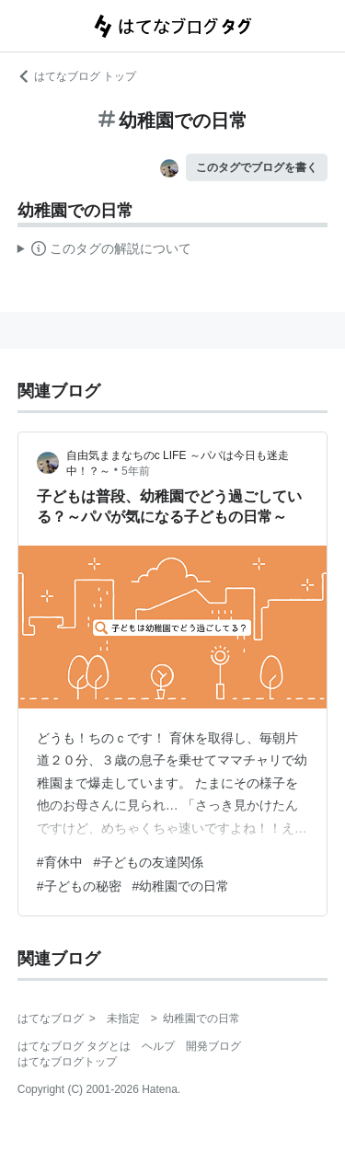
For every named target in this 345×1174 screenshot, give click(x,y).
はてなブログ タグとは (74, 1046)
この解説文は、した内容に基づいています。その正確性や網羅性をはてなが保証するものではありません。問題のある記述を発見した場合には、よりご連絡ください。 (104, 251)
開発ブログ (213, 1046)
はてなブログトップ (67, 1061)
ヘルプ (158, 1046)
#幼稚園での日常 (181, 886)
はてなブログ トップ (76, 76)
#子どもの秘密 (79, 886)
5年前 (135, 471)
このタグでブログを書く (256, 167)
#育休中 (60, 862)
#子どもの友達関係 (149, 862)
